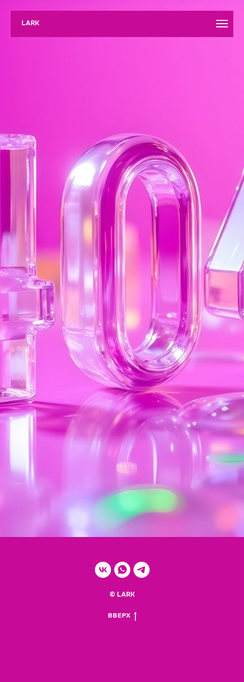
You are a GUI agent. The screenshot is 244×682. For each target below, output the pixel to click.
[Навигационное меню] (222, 23)
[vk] (103, 570)
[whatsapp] (122, 570)
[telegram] (142, 570)
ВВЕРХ (122, 616)
